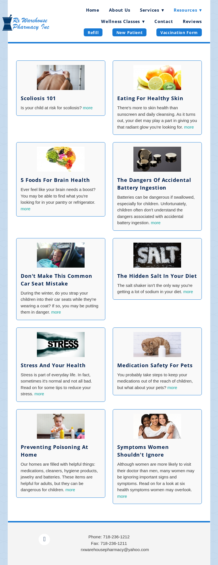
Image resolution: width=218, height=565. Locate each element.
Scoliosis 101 (38, 98)
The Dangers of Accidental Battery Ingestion (154, 183)
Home (92, 10)
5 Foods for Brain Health (55, 180)
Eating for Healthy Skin (150, 98)
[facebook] (44, 539)
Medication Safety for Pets (154, 365)
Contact (163, 21)
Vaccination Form (179, 32)
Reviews (192, 21)
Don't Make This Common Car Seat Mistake (56, 279)
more (88, 107)
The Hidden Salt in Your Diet (157, 276)
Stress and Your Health (53, 365)
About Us (119, 10)
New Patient (129, 32)
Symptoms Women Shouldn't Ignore (143, 450)
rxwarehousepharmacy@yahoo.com (115, 549)
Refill (93, 32)
